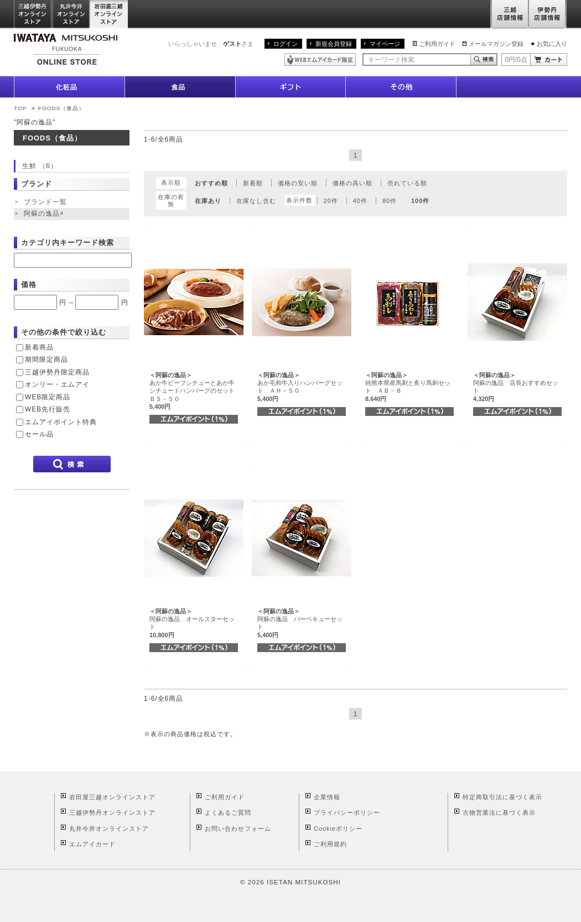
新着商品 (39, 347)
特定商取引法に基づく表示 (502, 797)
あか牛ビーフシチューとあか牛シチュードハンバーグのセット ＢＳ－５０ (195, 391)
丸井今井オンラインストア (71, 14)
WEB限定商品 (47, 397)
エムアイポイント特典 (61, 422)
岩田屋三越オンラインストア (109, 14)
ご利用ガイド (437, 43)
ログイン (285, 43)
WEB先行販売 (47, 409)
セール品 (39, 434)
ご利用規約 (330, 844)
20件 (331, 200)
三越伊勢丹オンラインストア (33, 14)
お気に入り (552, 43)
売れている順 (407, 183)
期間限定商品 (46, 359)
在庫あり (208, 200)
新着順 (253, 183)
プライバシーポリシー (347, 812)
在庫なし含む (256, 200)
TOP (20, 108)
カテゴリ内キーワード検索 (67, 242)
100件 (420, 200)
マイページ (385, 43)
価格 (29, 284)
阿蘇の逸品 (45, 214)
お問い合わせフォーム (238, 828)
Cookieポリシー (338, 828)
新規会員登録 (333, 43)
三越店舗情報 (509, 14)
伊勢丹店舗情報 (547, 14)
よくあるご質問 (228, 812)
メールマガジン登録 (496, 43)
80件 (389, 200)
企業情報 (327, 797)
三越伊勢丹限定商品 (57, 372)
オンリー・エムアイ (57, 384)
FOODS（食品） (61, 108)
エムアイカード (92, 844)
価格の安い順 (298, 183)
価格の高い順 (352, 183)
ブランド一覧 (45, 202)
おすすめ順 (211, 183)
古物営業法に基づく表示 (499, 812)
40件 (360, 200)
